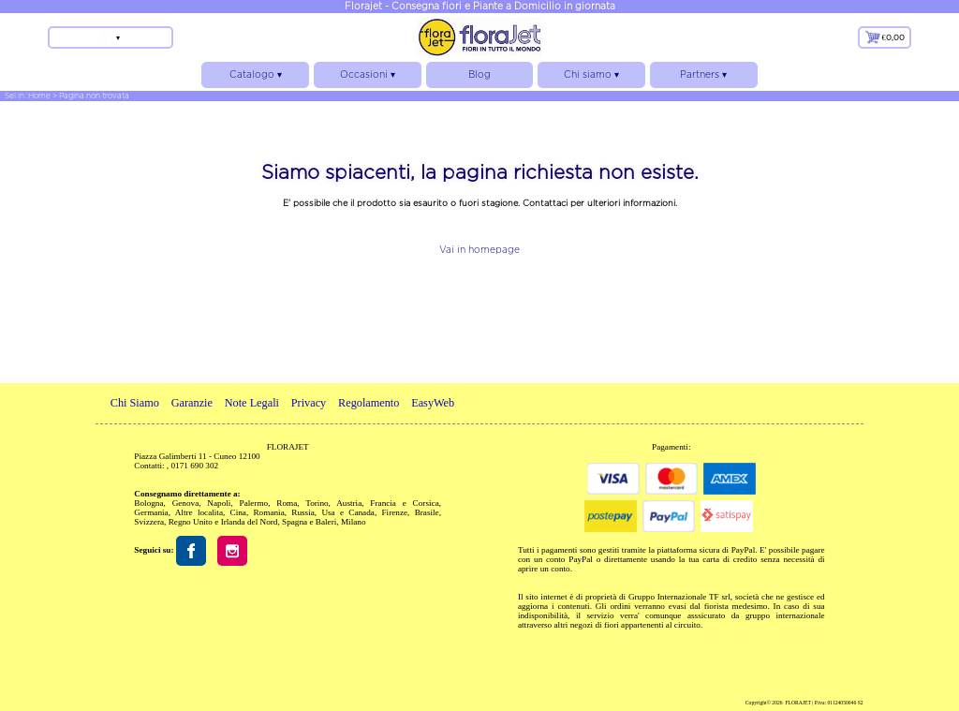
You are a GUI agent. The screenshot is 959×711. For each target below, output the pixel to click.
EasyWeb (432, 402)
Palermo (254, 503)
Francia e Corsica (404, 503)
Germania (151, 512)
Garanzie (192, 402)
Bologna (148, 503)
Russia (303, 512)
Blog (479, 74)
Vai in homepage (479, 249)
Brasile (427, 512)
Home (39, 95)
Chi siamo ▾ (591, 78)
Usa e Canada (348, 512)
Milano (353, 521)
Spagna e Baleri (309, 521)
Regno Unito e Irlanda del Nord (223, 521)
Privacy (308, 402)
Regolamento (368, 402)
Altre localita (199, 512)
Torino (316, 503)
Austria (348, 503)
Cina (238, 512)
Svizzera (149, 521)
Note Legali (252, 402)
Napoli (218, 503)
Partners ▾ (704, 78)
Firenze (394, 512)
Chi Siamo (135, 402)
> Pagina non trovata (90, 95)
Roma (286, 503)
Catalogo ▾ (255, 78)
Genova (185, 503)
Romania (268, 512)
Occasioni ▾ (367, 78)
